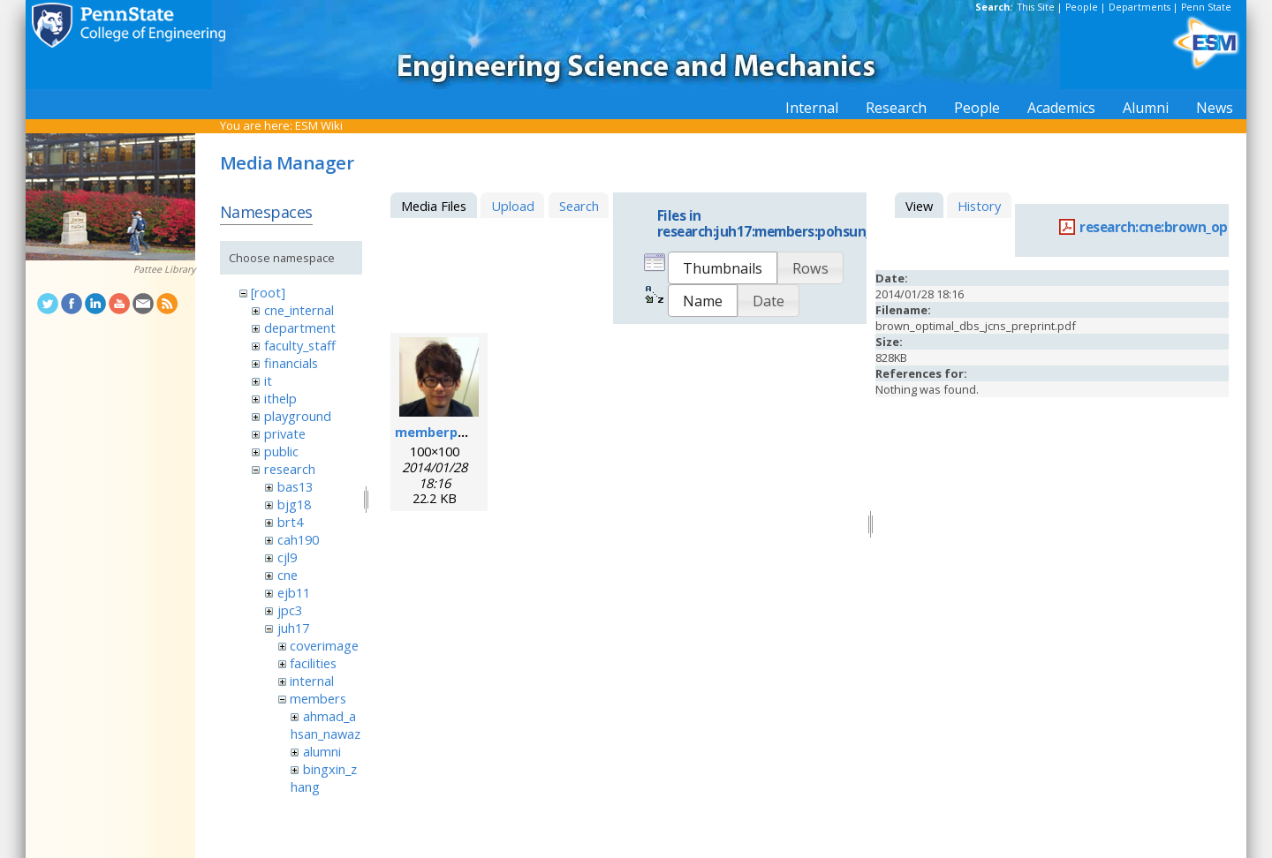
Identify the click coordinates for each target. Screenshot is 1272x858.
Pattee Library (164, 269)
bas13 (295, 486)
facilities (313, 663)
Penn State (1206, 7)
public (281, 451)
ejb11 (293, 592)
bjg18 (294, 504)
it (268, 380)
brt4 (290, 522)
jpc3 (289, 610)
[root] (268, 292)
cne (287, 574)
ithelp (280, 398)
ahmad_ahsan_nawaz (325, 724)
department (300, 327)
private (285, 433)
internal (312, 680)
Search (579, 205)
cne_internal (299, 310)
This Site (1036, 7)
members (318, 698)
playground (297, 416)
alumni (322, 751)
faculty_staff (300, 345)
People (1081, 7)
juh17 (293, 627)
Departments (1139, 7)
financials (291, 363)
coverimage (324, 645)
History (979, 205)
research (289, 469)
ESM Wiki (319, 125)
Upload (512, 205)
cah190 (298, 539)
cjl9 (287, 557)
